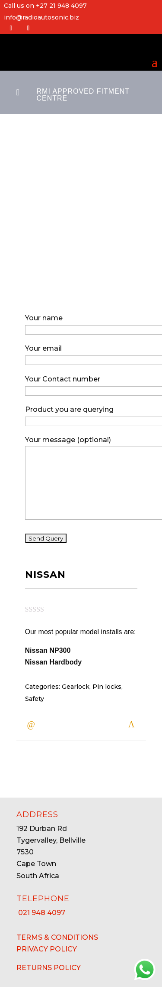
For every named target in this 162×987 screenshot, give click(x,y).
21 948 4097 (40, 913)
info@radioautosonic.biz (41, 17)
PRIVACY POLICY (46, 949)
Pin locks (106, 679)
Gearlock (75, 679)
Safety (34, 690)
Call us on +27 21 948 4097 (45, 6)
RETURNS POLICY (48, 968)
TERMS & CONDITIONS (57, 937)
